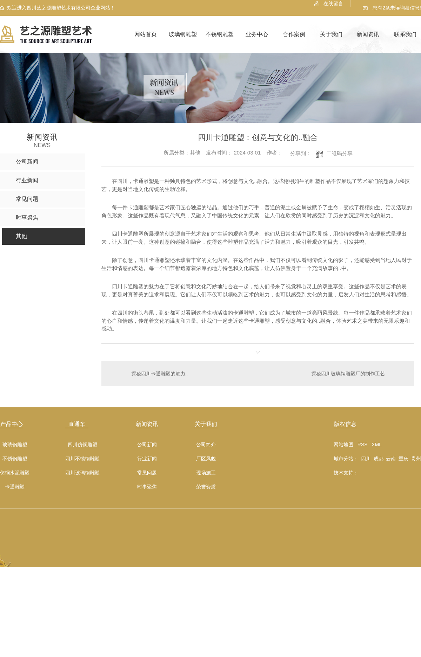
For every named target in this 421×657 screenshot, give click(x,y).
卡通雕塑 (15, 486)
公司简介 (206, 444)
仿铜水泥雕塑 (14, 472)
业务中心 (257, 34)
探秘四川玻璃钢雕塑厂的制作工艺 (348, 373)
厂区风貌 (206, 458)
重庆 (403, 458)
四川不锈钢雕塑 (82, 458)
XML (377, 444)
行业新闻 (147, 458)
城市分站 (343, 458)
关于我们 (331, 34)
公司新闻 (147, 444)
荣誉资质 (206, 486)
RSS (362, 444)
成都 (378, 458)
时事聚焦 (147, 486)
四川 (366, 458)
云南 (391, 458)
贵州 (416, 458)
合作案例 (294, 34)
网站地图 (343, 444)
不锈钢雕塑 (220, 34)
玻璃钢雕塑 (183, 34)
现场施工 (206, 472)
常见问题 (147, 472)
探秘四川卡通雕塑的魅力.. (159, 373)
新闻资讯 (368, 34)
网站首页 (145, 34)
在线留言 (333, 3)
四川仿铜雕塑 (82, 444)
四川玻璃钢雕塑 (82, 472)
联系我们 (405, 34)
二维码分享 (339, 153)
